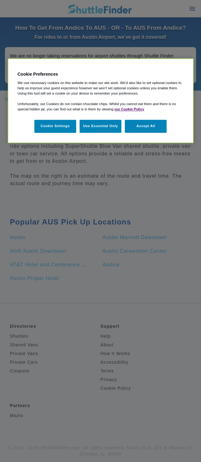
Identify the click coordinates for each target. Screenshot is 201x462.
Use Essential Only (100, 126)
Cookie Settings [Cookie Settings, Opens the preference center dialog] (55, 126)
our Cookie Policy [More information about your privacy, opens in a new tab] (129, 109)
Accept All (145, 126)
